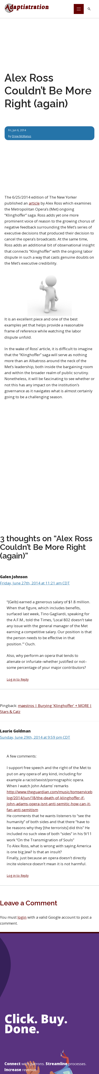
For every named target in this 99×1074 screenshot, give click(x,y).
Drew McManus (21, 136)
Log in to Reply (18, 679)
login (22, 917)
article (34, 203)
